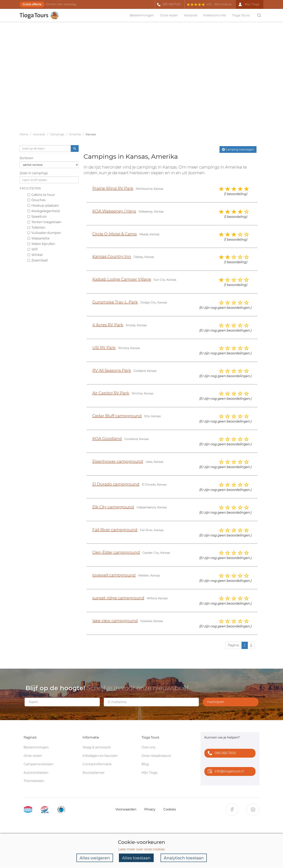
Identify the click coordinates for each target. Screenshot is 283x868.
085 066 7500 (221, 753)
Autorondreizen (36, 773)
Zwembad (38, 260)
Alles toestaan (136, 857)
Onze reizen (169, 15)
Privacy (149, 809)
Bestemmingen (142, 15)
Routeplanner (94, 773)
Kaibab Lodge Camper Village (121, 279)
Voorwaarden (126, 809)
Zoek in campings (34, 173)
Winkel (35, 255)
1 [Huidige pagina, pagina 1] (244, 645)
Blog (145, 764)
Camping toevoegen (238, 149)
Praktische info (214, 15)
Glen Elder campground (116, 552)
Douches (37, 200)
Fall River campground (114, 529)
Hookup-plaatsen (43, 205)
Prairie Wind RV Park (112, 188)
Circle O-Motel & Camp (114, 234)
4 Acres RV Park (107, 325)
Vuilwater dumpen (44, 233)
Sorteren (26, 158)
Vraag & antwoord (96, 747)
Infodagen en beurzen (100, 756)
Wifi (33, 249)
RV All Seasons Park (111, 370)
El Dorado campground (115, 484)
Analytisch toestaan (184, 857)
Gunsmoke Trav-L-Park (115, 302)
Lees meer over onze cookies (141, 849)
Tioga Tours (241, 15)
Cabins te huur (41, 195)
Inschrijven (215, 702)
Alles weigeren (95, 857)
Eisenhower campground (117, 461)
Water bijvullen (41, 244)
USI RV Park (104, 347)
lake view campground (115, 620)
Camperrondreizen (38, 764)
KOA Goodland (107, 438)
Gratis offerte (32, 4)
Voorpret (190, 15)
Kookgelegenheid (44, 211)
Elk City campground (113, 507)
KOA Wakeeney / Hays (114, 211)
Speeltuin (37, 216)
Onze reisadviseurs (156, 756)
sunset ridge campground (118, 598)
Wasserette (39, 238)
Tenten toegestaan (45, 222)
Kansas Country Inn (111, 256)
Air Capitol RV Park (110, 393)
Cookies (169, 809)
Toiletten (36, 227)
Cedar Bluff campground (117, 415)
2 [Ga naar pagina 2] (251, 645)
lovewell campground (114, 575)
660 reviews (223, 4)
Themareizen (34, 781)
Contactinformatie (97, 764)
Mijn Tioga (149, 773)
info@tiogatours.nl (225, 771)
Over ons (148, 747)
